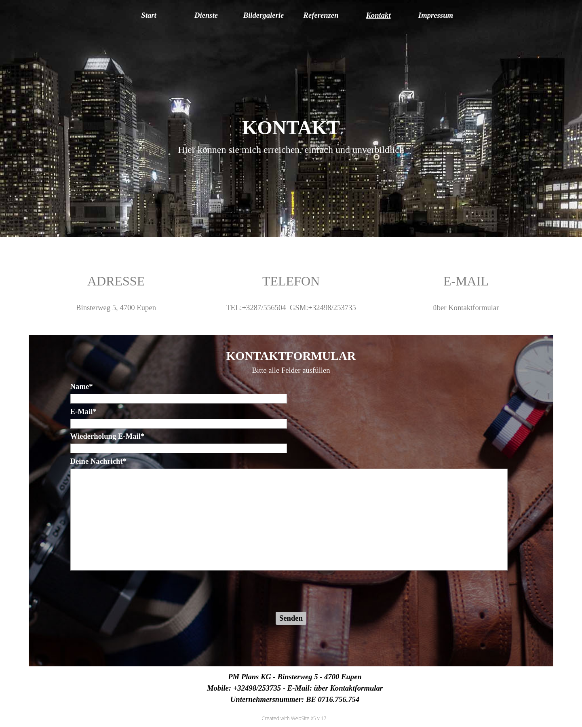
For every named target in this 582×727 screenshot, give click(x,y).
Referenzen (320, 15)
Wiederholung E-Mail (107, 436)
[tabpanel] (291, 135)
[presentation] (131, 592)
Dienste (206, 15)
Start (148, 15)
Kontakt (378, 15)
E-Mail (83, 411)
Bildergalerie (263, 15)
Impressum (435, 15)
